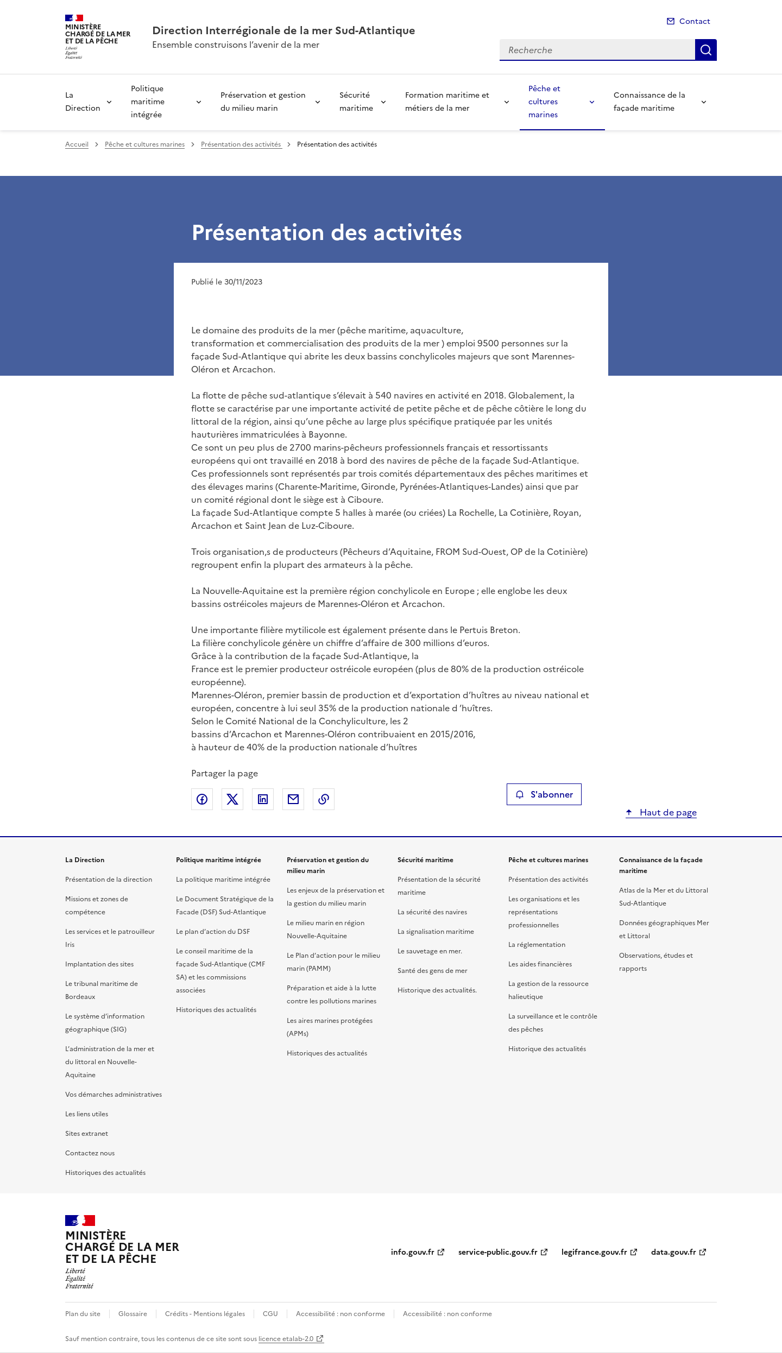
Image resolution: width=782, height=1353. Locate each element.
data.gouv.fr (673, 1252)
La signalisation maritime (436, 932)
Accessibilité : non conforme (340, 1314)
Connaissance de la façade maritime (649, 102)
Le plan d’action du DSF (213, 932)
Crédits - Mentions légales (205, 1314)
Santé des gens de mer (433, 971)
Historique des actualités (547, 1049)
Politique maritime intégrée (148, 102)
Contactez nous (90, 1153)
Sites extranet (86, 1134)
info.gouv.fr (412, 1252)
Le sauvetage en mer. (430, 951)
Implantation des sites (99, 964)
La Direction (82, 102)
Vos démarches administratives (113, 1094)
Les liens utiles (86, 1114)
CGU (270, 1314)
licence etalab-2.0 (285, 1339)
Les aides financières (540, 964)
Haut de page (667, 812)
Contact (694, 21)
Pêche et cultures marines (544, 102)
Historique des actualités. (437, 990)
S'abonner (543, 794)
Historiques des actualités (105, 1173)
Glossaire (132, 1314)
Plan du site (82, 1314)
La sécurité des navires (432, 912)
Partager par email (293, 799)
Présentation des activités (241, 144)
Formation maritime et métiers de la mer (447, 102)
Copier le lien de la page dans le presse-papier (324, 799)
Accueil (77, 144)
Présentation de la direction (108, 879)
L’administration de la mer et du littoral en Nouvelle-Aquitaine (109, 1062)
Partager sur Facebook (202, 799)
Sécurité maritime (356, 102)
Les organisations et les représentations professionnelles (543, 912)
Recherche (706, 50)
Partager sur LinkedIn (263, 799)
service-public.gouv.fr (498, 1252)
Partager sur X (232, 799)
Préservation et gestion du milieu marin (263, 102)
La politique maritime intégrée (223, 879)
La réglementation (536, 945)
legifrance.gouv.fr (594, 1252)
